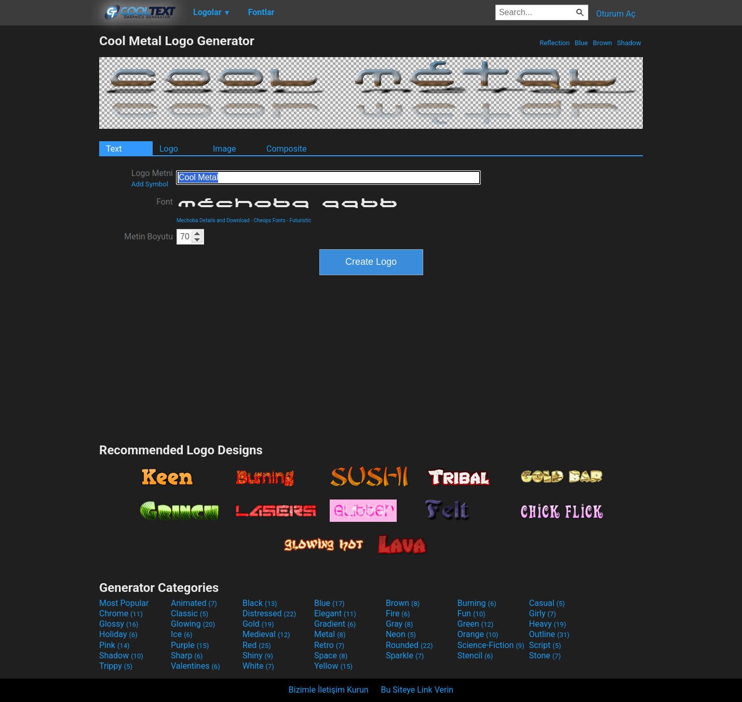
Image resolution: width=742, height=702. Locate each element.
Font (164, 202)
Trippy (115, 666)
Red (256, 645)
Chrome (121, 613)
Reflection (554, 43)
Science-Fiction (490, 645)
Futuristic (301, 220)
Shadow (629, 43)
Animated (194, 603)
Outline (549, 634)
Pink (114, 645)
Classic (189, 613)
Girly (542, 613)
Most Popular (124, 603)
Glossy (119, 624)
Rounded (409, 645)
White (258, 666)
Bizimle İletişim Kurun (329, 690)
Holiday (118, 634)
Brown (602, 43)
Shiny (257, 655)
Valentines (195, 666)
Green (475, 624)
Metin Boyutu (148, 236)
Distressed (269, 613)
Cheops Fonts (269, 220)
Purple (190, 645)
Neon (401, 634)
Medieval (266, 634)
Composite (286, 149)
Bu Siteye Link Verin (417, 690)
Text (114, 149)
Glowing (193, 624)
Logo (168, 149)
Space (330, 655)
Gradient (335, 624)
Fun (471, 613)
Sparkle (405, 655)
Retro (329, 645)
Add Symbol (149, 184)
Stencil (475, 655)
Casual (547, 603)
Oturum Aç (616, 14)
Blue (581, 43)
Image (224, 149)
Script (545, 645)
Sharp (187, 655)
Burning (476, 603)
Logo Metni (152, 178)
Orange (477, 634)
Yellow (333, 666)
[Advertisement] (49, 189)
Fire (398, 613)
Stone (545, 655)
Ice (181, 634)
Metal (330, 634)
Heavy (547, 624)
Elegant (335, 613)
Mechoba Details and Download (213, 220)
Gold (258, 624)
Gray (399, 624)
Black (259, 603)
